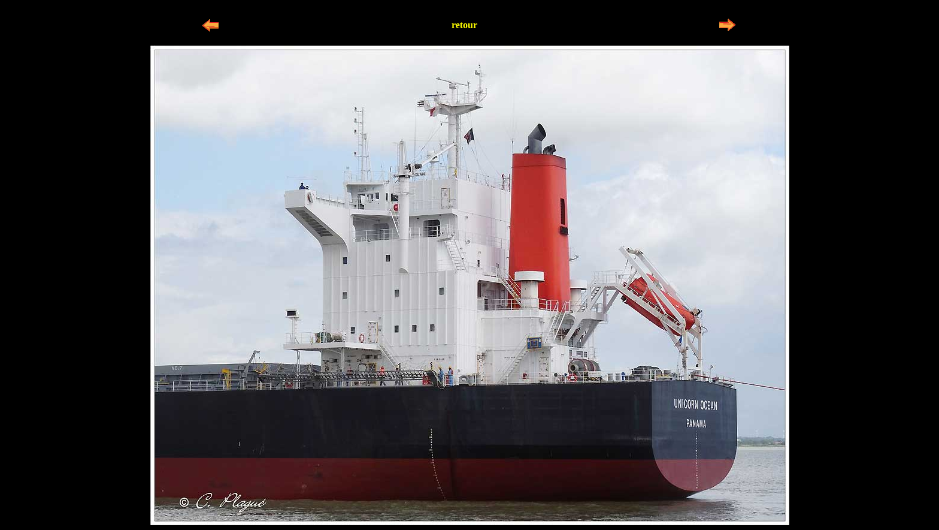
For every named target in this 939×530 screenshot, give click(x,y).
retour (464, 25)
